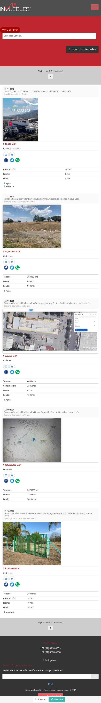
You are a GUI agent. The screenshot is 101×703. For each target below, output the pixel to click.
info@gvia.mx (50, 660)
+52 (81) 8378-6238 (50, 652)
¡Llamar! (40, 699)
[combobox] (49, 36)
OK (95, 676)
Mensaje (57, 699)
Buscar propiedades (82, 49)
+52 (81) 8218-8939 (50, 648)
